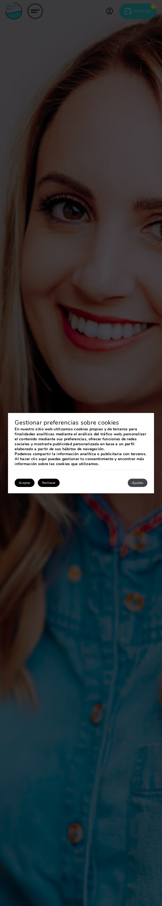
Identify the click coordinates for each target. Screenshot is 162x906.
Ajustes (137, 483)
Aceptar (24, 483)
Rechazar (48, 483)
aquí (43, 459)
